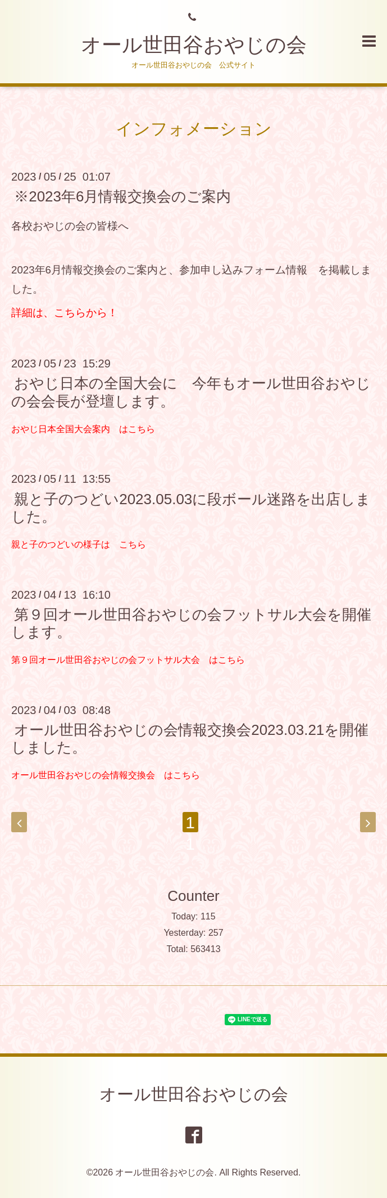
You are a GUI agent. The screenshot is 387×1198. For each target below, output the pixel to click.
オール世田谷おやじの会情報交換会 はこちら (105, 775)
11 (190, 822)
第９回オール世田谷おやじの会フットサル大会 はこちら (128, 660)
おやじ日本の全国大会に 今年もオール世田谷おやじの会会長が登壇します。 (191, 392)
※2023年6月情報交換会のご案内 (122, 196)
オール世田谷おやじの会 (194, 44)
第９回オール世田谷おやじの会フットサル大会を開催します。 (191, 623)
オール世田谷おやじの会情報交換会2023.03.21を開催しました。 (189, 738)
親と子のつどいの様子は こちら (78, 544)
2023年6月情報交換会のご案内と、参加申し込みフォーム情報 (159, 270)
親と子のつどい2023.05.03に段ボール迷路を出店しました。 (191, 507)
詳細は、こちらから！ (64, 312)
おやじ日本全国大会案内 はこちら (83, 429)
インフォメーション (194, 128)
